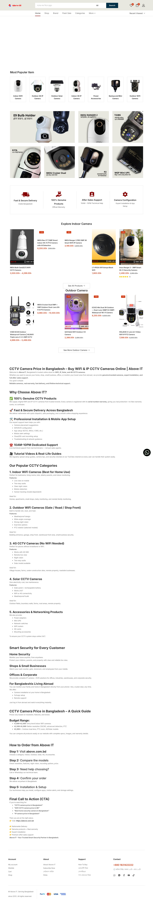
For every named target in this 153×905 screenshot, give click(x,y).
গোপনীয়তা (82, 874)
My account (12, 867)
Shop (46, 13)
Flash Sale (66, 13)
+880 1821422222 (123, 867)
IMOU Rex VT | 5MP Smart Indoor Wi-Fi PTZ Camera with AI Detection (47, 246)
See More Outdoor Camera (76, 353)
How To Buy (82, 867)
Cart (10, 874)
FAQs (45, 878)
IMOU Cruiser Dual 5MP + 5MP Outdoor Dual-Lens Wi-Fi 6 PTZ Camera (48, 310)
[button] (137, 5)
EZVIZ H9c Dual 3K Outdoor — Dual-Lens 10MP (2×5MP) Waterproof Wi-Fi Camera (103, 313)
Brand (55, 13)
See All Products (76, 289)
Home (37, 13)
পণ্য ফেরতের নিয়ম (84, 878)
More (92, 13)
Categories (80, 13)
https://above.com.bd (25, 824)
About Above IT (49, 867)
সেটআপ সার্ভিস (48, 874)
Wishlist (11, 871)
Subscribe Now (49, 871)
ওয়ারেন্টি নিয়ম (83, 871)
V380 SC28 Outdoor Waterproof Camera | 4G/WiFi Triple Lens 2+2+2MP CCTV (22, 337)
